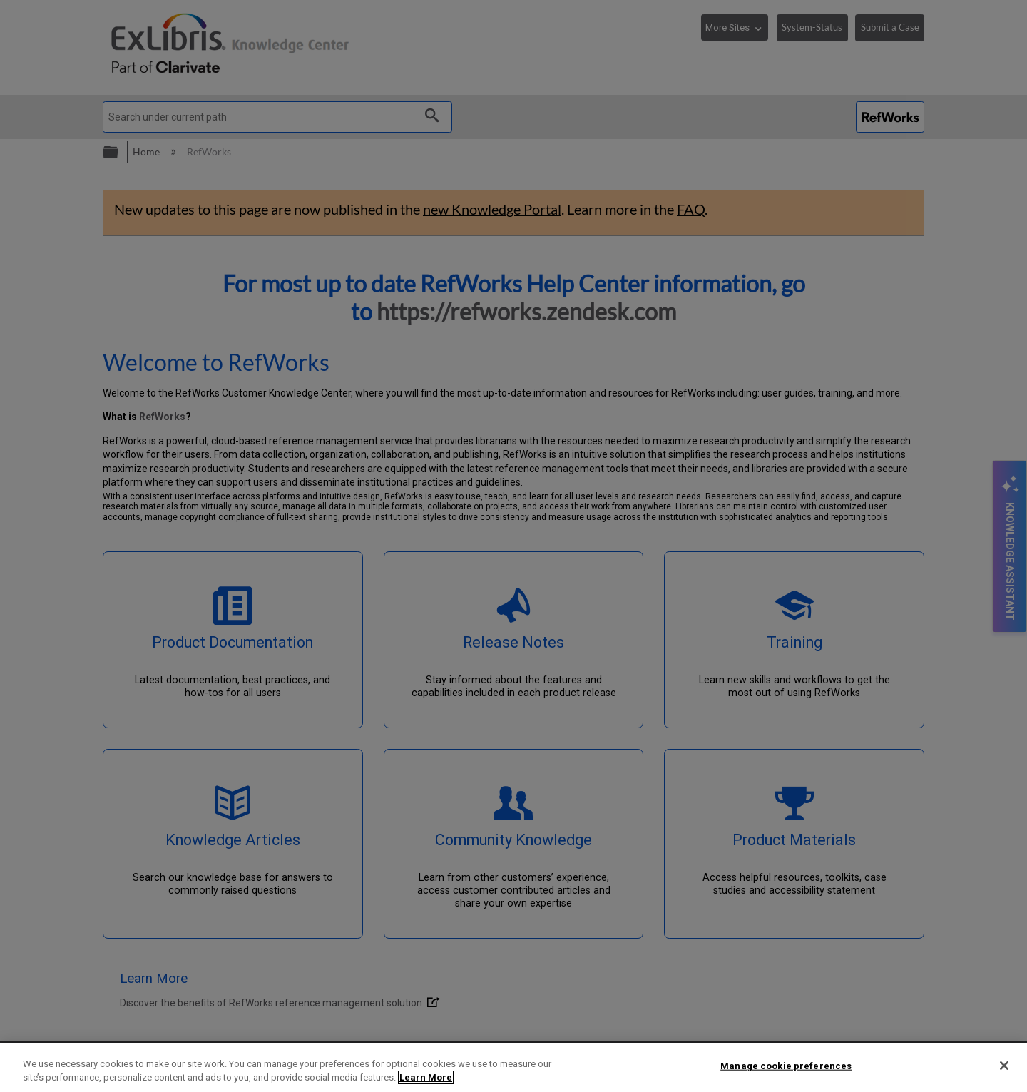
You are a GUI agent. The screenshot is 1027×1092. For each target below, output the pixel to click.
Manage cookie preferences (786, 1066)
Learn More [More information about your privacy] (425, 1077)
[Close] (1004, 1065)
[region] (513, 1067)
